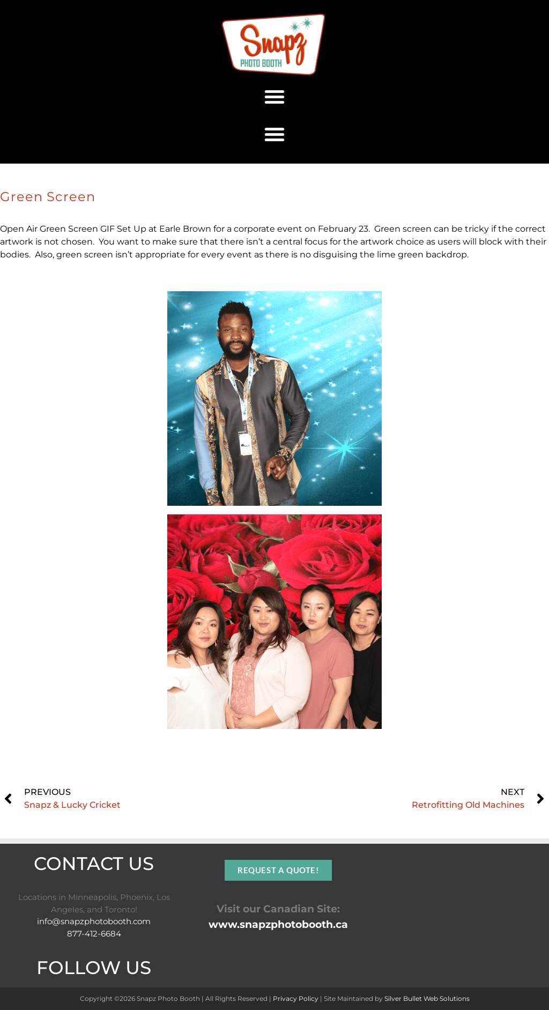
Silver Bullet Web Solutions (427, 998)
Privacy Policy (295, 998)
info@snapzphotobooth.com (94, 921)
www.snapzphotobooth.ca (278, 924)
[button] (274, 96)
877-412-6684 (94, 933)
